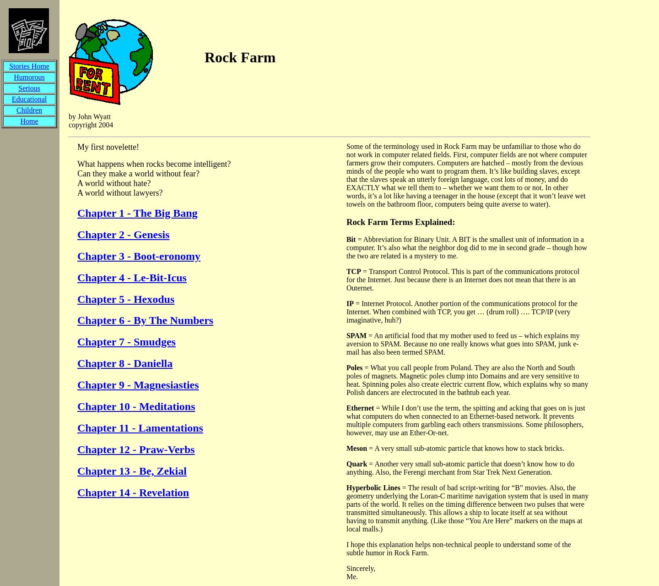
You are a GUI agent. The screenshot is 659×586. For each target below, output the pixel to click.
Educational (29, 99)
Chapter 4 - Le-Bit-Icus (132, 278)
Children (29, 110)
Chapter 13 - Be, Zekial (132, 471)
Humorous (29, 77)
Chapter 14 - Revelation (133, 492)
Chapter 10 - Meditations (136, 406)
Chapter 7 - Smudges (126, 342)
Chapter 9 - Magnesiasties (138, 385)
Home (29, 121)
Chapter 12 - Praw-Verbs (136, 449)
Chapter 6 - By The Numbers (145, 320)
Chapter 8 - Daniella (125, 363)
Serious (29, 88)
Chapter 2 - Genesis (123, 235)
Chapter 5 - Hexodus (125, 299)
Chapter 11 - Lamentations (140, 428)
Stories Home (29, 66)
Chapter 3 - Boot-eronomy (138, 256)
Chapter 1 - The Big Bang (137, 213)
